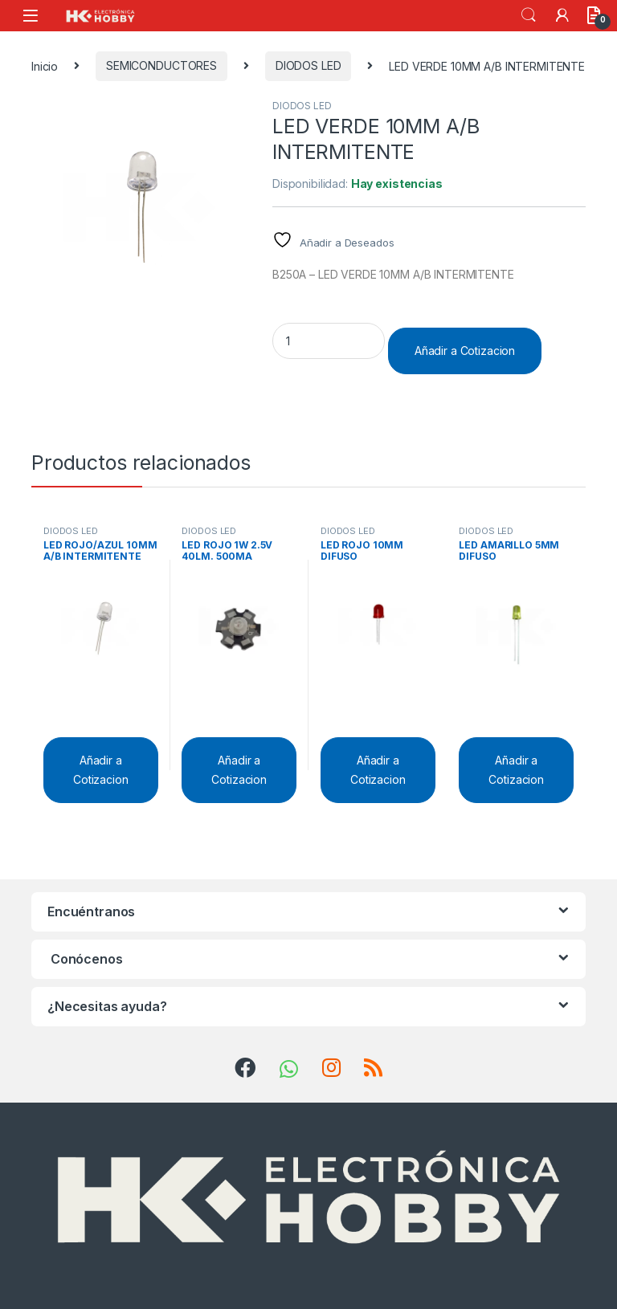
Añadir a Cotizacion (465, 350)
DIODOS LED (308, 65)
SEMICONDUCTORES (161, 65)
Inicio (44, 65)
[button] (233, 116)
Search (528, 15)
